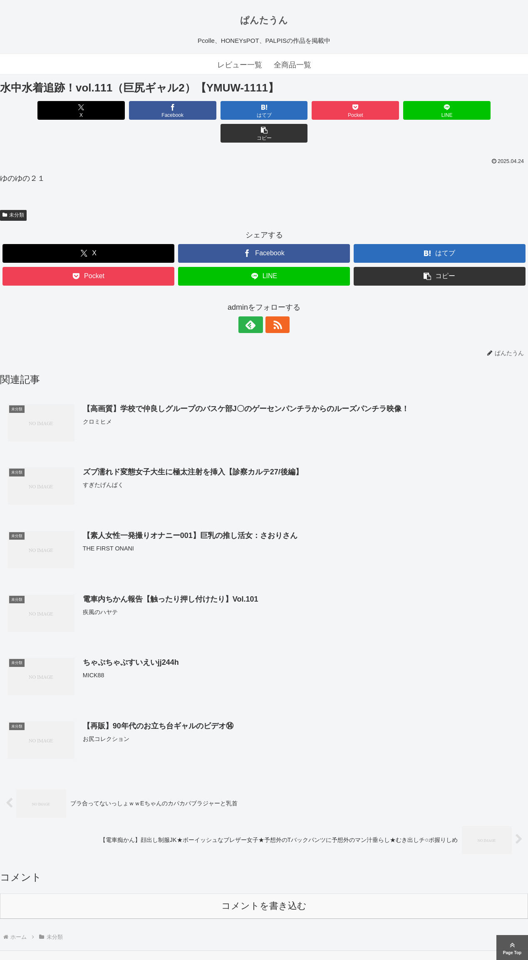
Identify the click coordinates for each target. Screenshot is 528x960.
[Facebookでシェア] (131, 110)
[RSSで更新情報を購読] (273, 302)
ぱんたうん (264, 20)
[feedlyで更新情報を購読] (254, 302)
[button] (486, 110)
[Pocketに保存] (308, 110)
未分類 (13, 192)
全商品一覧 (292, 65)
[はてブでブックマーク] (219, 110)
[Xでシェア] (42, 110)
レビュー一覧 (239, 65)
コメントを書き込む (264, 883)
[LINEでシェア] (397, 110)
